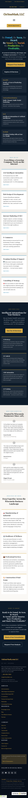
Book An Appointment (14, 25)
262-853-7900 (13, 7)
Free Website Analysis (19, 1)
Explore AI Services (11, 72)
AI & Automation (5, 689)
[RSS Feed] (15, 772)
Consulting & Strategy (6, 704)
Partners (3, 717)
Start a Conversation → (8, 761)
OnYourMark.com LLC (10, 659)
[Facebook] (2, 772)
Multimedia (4, 701)
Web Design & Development (7, 691)
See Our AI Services (14, 331)
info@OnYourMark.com (6, 677)
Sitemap (15, 781)
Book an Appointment (6, 748)
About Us (3, 725)
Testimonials (4, 730)
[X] (9, 772)
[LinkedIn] (12, 772)
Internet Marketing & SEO (7, 694)
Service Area (4, 735)
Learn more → (6, 184)
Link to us (19, 781)
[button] (3, 796)
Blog (2, 712)
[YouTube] (6, 772)
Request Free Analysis (16, 65)
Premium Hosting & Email (7, 699)
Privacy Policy (9, 781)
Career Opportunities (6, 738)
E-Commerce (4, 696)
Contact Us (21, 6)
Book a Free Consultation (14, 637)
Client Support (8, 1)
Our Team (3, 728)
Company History (5, 733)
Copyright (3, 779)
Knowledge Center (5, 709)
